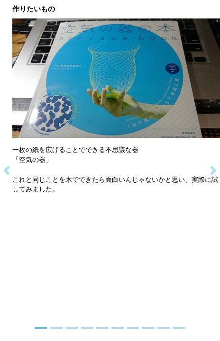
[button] (6, 170)
